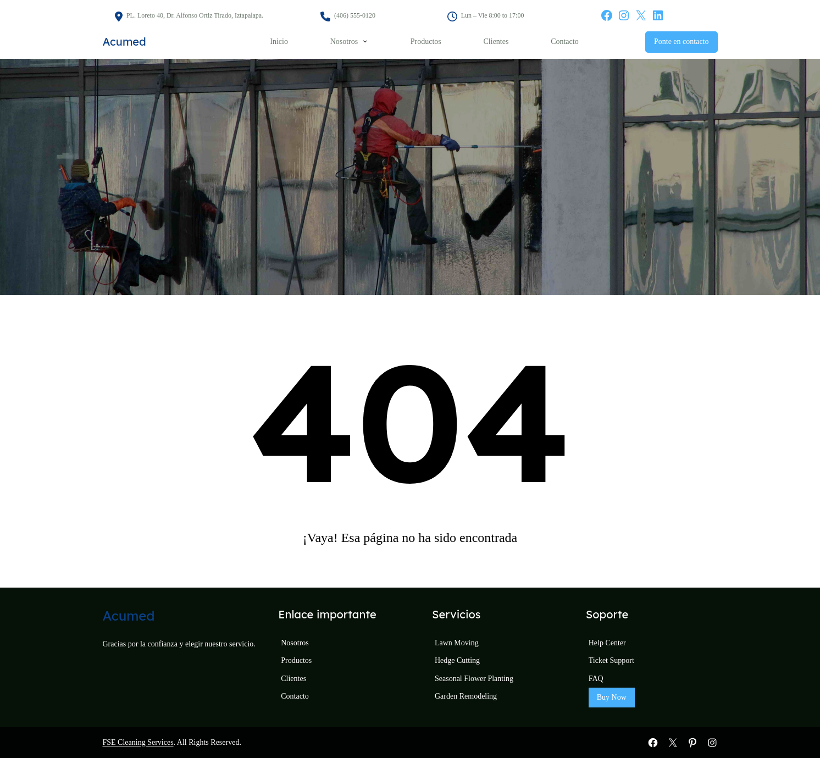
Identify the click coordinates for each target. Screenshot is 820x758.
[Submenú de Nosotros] (365, 40)
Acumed (124, 41)
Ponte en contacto (681, 41)
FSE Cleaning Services (138, 742)
